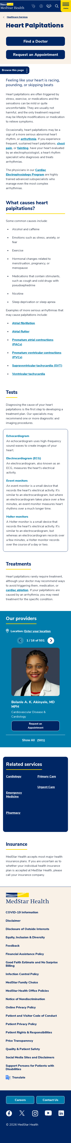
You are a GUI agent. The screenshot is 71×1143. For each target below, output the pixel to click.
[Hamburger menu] (66, 6)
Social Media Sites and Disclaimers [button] (30, 1057)
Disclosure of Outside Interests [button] (27, 929)
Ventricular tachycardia (28, 374)
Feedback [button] (13, 946)
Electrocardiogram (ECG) (23, 458)
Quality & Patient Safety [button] (23, 1049)
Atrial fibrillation (23, 323)
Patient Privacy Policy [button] (21, 1024)
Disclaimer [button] (13, 921)
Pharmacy (13, 813)
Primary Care (46, 776)
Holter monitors (17, 517)
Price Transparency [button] (19, 1041)
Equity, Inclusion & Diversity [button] (25, 937)
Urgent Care (46, 787)
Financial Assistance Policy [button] (25, 954)
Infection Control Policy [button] (22, 974)
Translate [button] (18, 1077)
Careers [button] (20, 1100)
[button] (33, 6)
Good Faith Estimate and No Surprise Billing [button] (32, 964)
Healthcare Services (17, 17)
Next (51, 640)
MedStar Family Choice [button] (22, 982)
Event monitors (17, 481)
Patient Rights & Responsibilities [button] (29, 1032)
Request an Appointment (35, 725)
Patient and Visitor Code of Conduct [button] (31, 1016)
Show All (33, 740)
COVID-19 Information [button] (22, 912)
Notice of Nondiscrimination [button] (25, 999)
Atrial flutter (20, 331)
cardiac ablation (17, 590)
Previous (20, 640)
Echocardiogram (17, 436)
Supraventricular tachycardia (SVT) (37, 366)
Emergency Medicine (14, 794)
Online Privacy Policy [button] (21, 1007)
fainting (22, 148)
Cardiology (13, 776)
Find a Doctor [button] (35, 41)
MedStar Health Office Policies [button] (27, 991)
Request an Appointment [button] (35, 54)
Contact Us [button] (50, 1100)
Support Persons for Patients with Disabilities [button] (30, 1067)
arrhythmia (28, 139)
